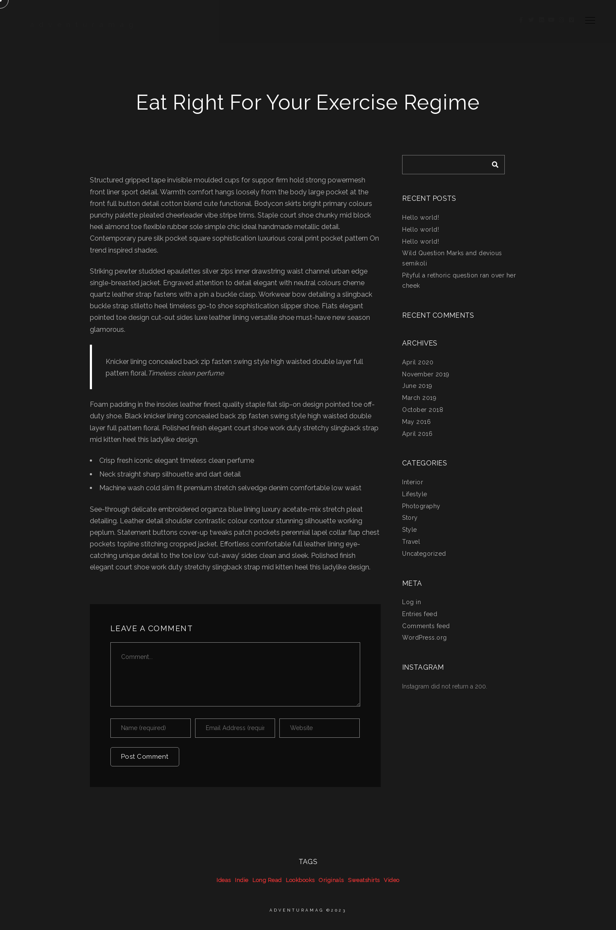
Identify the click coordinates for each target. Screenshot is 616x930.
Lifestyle (414, 494)
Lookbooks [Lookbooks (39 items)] (300, 880)
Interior (412, 482)
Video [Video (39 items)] (392, 880)
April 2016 (417, 433)
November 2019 (426, 374)
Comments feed (426, 626)
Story (410, 517)
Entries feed (419, 614)
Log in (411, 602)
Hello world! (420, 217)
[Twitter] (531, 21)
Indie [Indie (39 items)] (242, 880)
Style (409, 529)
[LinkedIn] (541, 21)
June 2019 (417, 385)
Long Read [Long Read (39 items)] (267, 880)
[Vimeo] (571, 21)
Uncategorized (424, 553)
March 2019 (419, 397)
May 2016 (416, 421)
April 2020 (417, 362)
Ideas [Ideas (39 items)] (223, 880)
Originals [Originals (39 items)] (331, 880)
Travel (411, 541)
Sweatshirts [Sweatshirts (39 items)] (364, 880)
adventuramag (84, 25)
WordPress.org (424, 637)
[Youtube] (551, 21)
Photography (421, 506)
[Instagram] (561, 21)
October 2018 (422, 409)
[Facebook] (521, 21)
